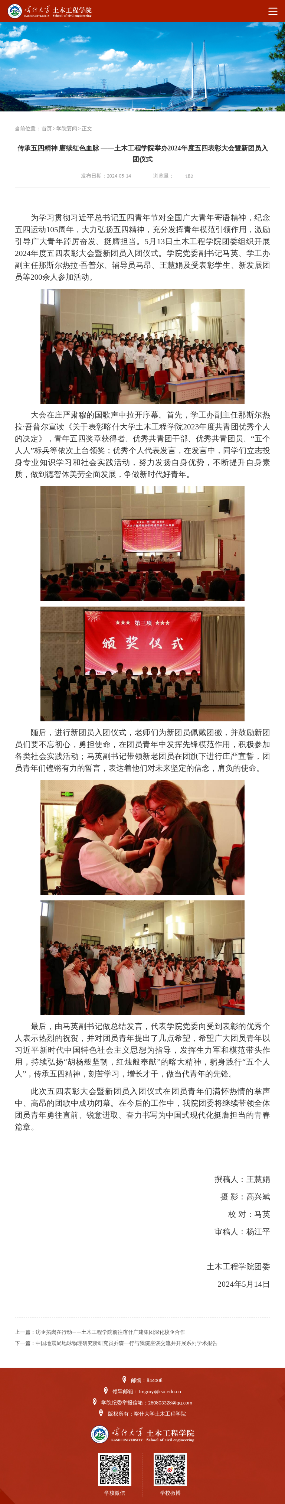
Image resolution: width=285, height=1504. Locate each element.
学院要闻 (66, 128)
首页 (47, 128)
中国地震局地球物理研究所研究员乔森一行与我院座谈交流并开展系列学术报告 (126, 1343)
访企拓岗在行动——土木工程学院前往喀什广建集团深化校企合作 (110, 1332)
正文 (87, 128)
